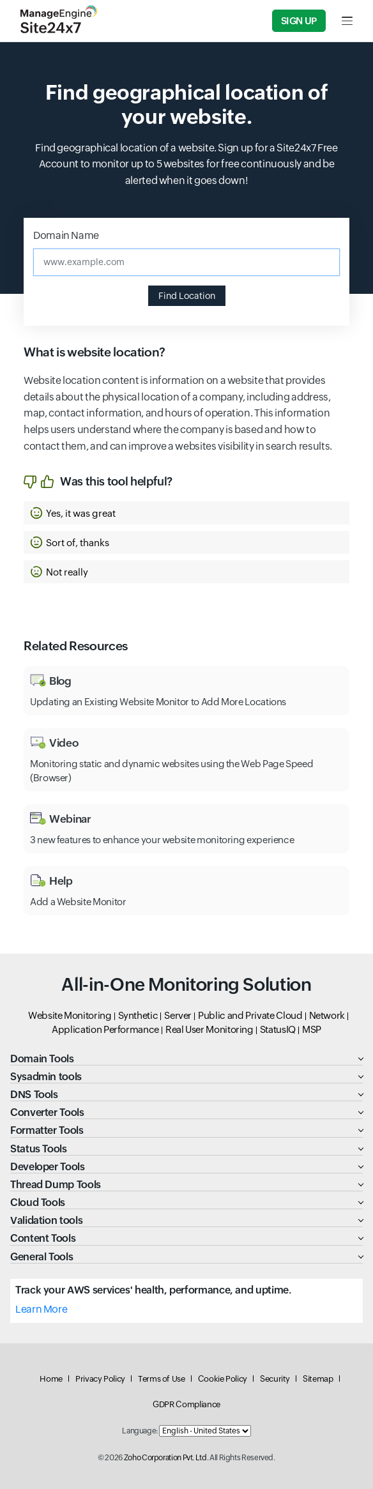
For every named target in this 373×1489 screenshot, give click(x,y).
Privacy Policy (100, 1379)
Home (51, 1379)
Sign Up (299, 20)
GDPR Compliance (186, 1404)
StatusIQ (278, 1029)
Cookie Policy (222, 1379)
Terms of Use (161, 1379)
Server (178, 1015)
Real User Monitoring (209, 1029)
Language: (140, 1430)
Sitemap (318, 1379)
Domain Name (66, 235)
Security (275, 1379)
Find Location (186, 296)
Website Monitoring (70, 1015)
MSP (311, 1029)
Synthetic (138, 1015)
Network (327, 1015)
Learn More (41, 1309)
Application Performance (105, 1029)
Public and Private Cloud (250, 1015)
